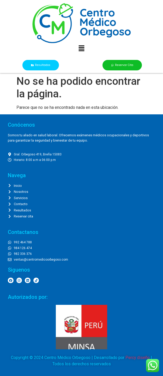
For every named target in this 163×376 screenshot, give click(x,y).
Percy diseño (137, 357)
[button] (81, 48)
